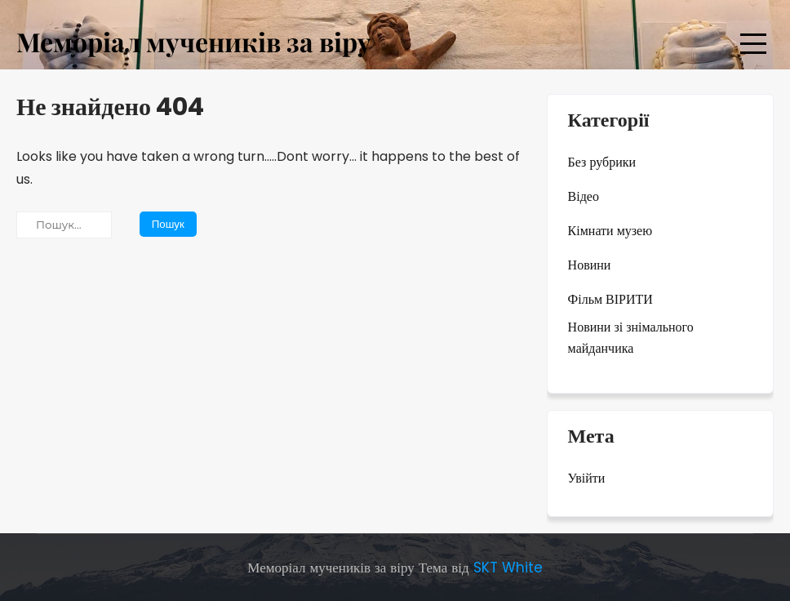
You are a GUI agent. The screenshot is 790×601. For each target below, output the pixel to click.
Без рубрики (602, 162)
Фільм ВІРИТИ (610, 299)
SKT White (508, 567)
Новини (589, 265)
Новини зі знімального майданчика (631, 338)
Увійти (587, 478)
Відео (583, 196)
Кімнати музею (610, 230)
